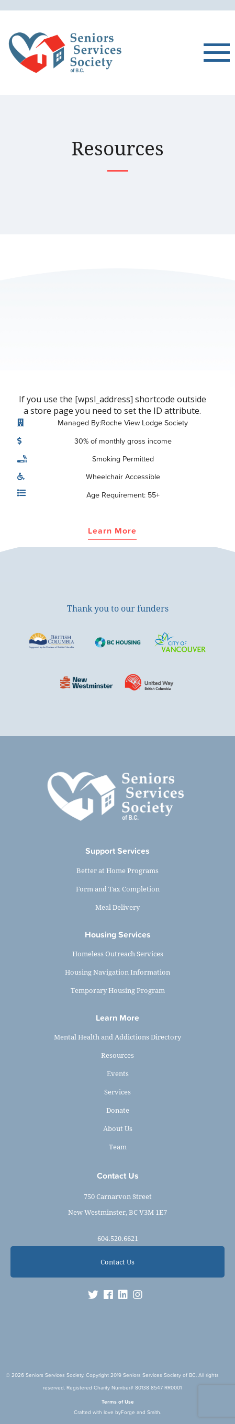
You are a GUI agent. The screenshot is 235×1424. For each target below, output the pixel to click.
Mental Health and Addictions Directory (117, 1037)
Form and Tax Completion (118, 889)
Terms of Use (118, 1402)
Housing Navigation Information (117, 972)
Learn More (112, 531)
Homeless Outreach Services (117, 953)
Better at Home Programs (117, 870)
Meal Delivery (117, 907)
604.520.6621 (117, 1238)
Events (118, 1073)
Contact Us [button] (117, 1262)
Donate (117, 1110)
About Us (117, 1128)
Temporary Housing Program (118, 990)
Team (118, 1146)
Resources (117, 1055)
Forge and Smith (140, 1412)
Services (117, 1092)
